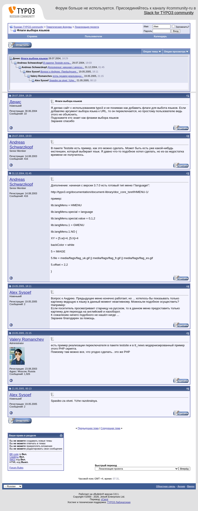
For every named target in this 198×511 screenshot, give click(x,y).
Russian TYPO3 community (28, 27)
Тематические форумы (59, 27)
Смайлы (14, 456)
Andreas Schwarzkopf (21, 144)
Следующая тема (110, 428)
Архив (181, 486)
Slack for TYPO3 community (169, 13)
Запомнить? (180, 27)
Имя (146, 26)
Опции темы (150, 51)
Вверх (190, 486)
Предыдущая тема (88, 428)
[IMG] (12, 459)
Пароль (148, 31)
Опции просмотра (174, 51)
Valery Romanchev (26, 339)
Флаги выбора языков (34, 58)
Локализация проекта (87, 27)
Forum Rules (16, 467)
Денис (15, 102)
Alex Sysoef (20, 292)
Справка (32, 36)
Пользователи (93, 36)
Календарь (160, 36)
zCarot (104, 499)
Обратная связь (165, 486)
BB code (14, 454)
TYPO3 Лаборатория (118, 502)
